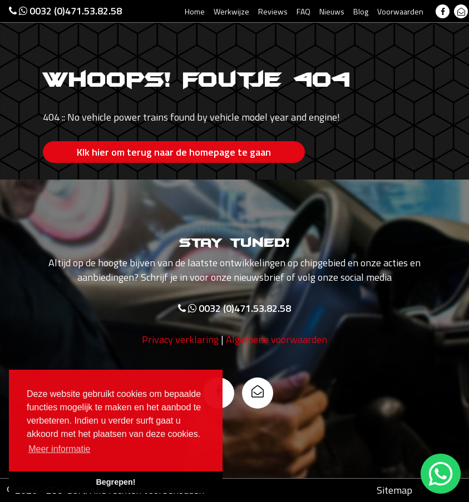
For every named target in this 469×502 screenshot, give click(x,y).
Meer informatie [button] (59, 449)
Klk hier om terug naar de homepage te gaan (174, 152)
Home (195, 11)
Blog (360, 11)
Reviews (273, 11)
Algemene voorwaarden (276, 339)
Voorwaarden (400, 11)
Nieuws (331, 11)
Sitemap (394, 490)
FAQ (303, 11)
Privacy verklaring (180, 339)
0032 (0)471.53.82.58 (65, 10)
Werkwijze (231, 11)
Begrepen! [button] (115, 482)
